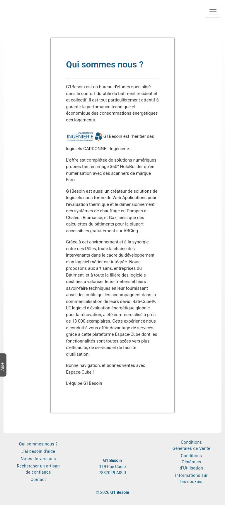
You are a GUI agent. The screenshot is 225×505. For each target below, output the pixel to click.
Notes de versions (38, 458)
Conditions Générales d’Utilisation (191, 461)
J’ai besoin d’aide (38, 451)
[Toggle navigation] (213, 12)
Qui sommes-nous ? (38, 444)
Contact (38, 479)
